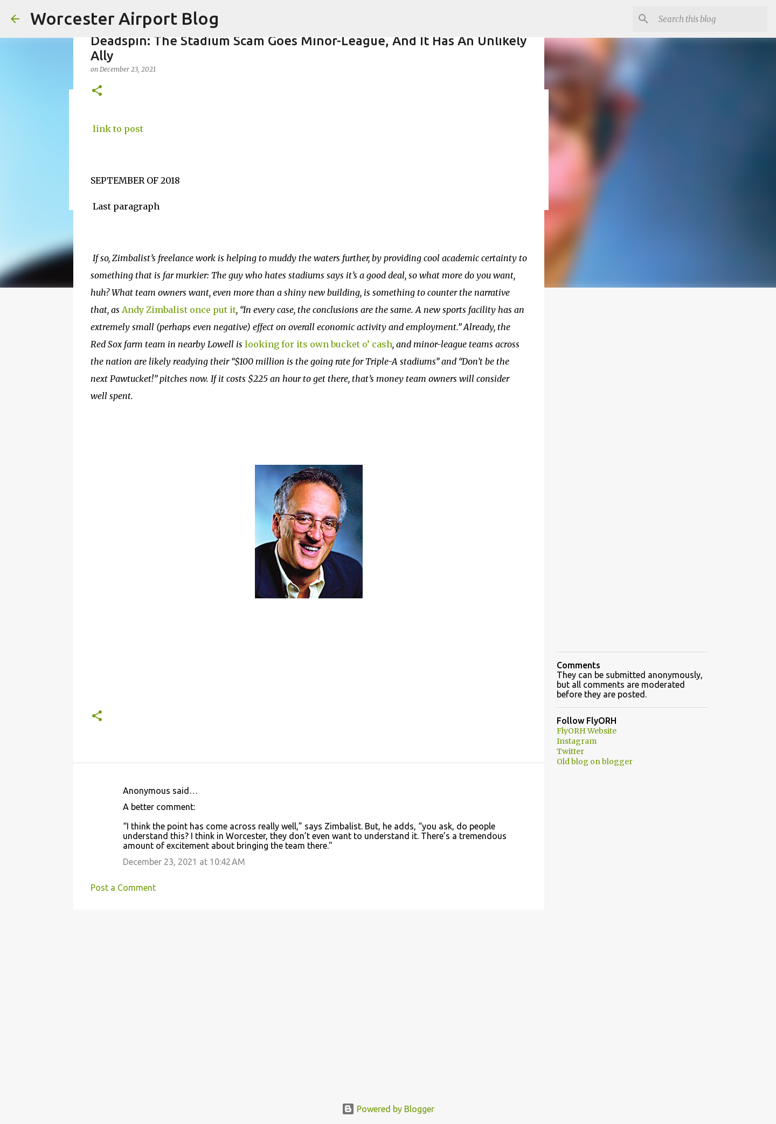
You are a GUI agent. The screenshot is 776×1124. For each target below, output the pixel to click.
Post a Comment (123, 887)
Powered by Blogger (388, 1109)
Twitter (570, 751)
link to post (117, 128)
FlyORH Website (586, 731)
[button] (97, 91)
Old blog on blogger (595, 761)
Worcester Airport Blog (124, 18)
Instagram (577, 741)
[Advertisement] (309, 1001)
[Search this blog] (710, 19)
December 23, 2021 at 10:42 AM (184, 862)
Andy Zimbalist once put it (178, 309)
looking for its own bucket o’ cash (318, 344)
